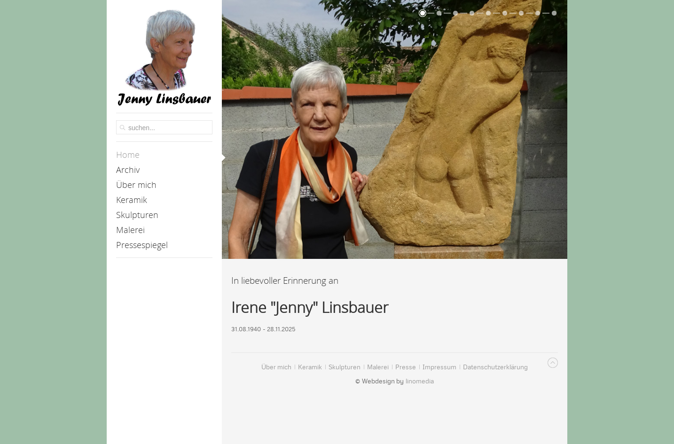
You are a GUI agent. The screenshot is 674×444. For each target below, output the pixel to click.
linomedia (420, 381)
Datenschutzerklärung (484, 431)
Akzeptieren (189, 431)
